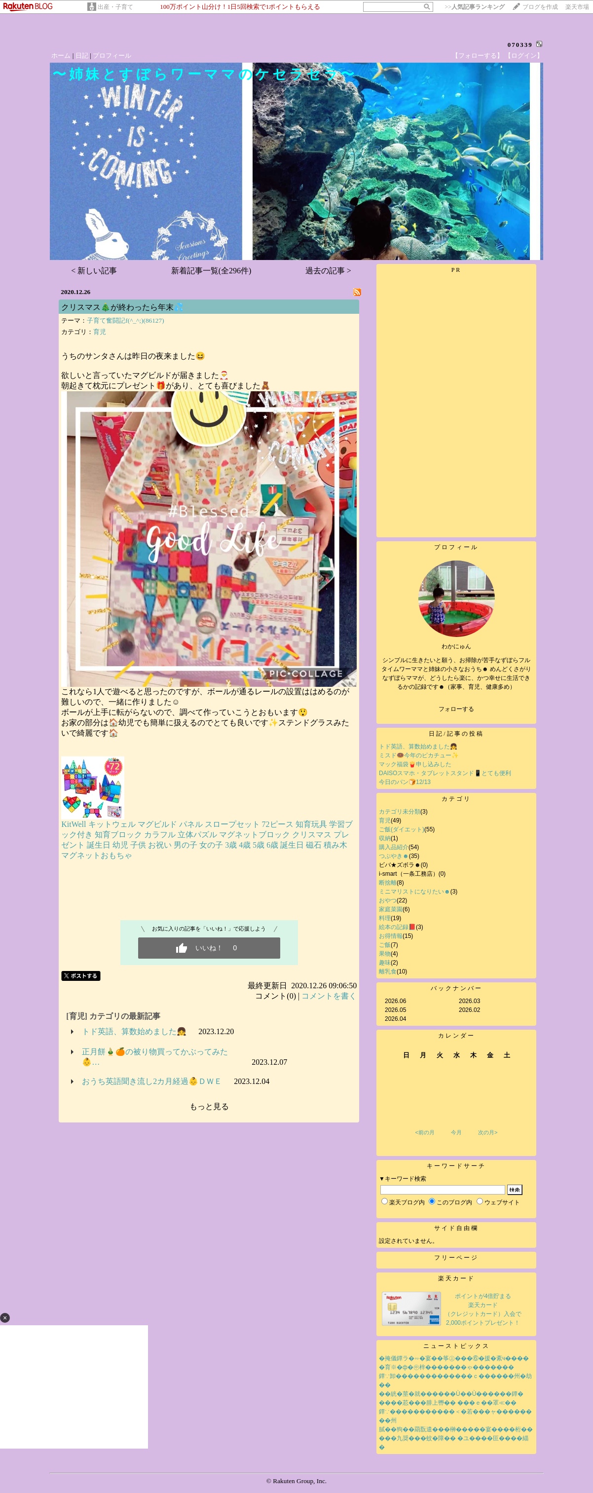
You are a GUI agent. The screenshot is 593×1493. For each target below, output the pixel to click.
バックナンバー (456, 988)
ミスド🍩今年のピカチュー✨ (419, 755)
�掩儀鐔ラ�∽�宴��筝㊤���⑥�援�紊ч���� (454, 1358)
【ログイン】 (524, 55)
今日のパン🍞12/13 (405, 782)
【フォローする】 (477, 55)
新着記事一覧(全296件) (211, 270)
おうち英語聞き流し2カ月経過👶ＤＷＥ (152, 1081)
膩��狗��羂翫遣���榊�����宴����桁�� (456, 1429)
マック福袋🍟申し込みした (415, 764)
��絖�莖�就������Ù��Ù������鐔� (451, 1393)
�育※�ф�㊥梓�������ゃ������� (446, 1367)
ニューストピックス (456, 1346)
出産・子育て (115, 6)
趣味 (385, 962)
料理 (385, 918)
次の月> (487, 1132)
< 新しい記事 (94, 270)
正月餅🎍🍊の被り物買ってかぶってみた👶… (155, 1056)
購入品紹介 (393, 847)
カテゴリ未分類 (399, 811)
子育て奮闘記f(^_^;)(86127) (125, 320)
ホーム (61, 55)
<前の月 (424, 1132)
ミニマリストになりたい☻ (414, 891)
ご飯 (385, 944)
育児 (99, 332)
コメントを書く (329, 996)
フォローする (456, 709)
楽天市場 (577, 6)
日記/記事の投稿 (456, 733)
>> (475, 6)
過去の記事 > (328, 270)
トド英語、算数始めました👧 (134, 1031)
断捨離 (388, 882)
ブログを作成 (540, 6)
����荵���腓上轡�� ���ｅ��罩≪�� (448, 1402)
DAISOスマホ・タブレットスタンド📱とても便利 (445, 773)
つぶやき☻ (394, 856)
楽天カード (456, 1278)
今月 (456, 1132)
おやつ (388, 900)
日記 (81, 55)
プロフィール (112, 55)
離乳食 (388, 971)
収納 (385, 838)
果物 (385, 953)
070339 (520, 44)
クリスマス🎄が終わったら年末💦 (122, 307)
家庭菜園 (391, 909)
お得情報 (391, 936)
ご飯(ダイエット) (401, 829)
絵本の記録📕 (397, 927)
